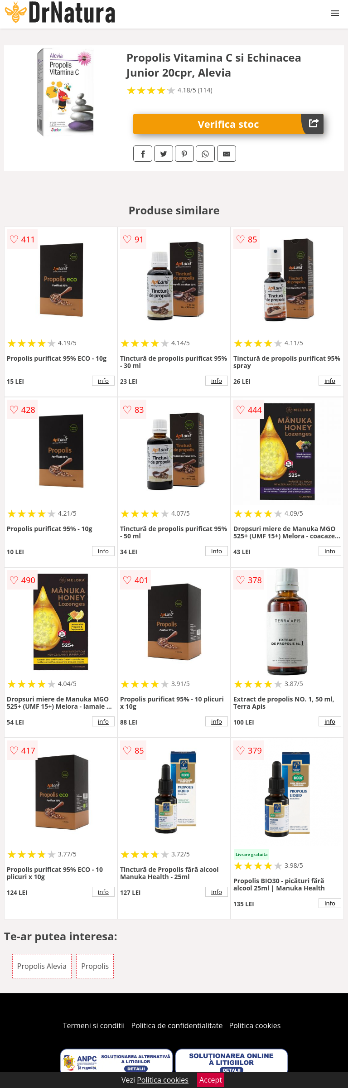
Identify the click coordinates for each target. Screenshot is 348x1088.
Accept (210, 1080)
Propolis (95, 966)
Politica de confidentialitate (177, 1025)
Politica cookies (255, 1025)
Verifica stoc (261, 124)
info (103, 381)
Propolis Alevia (42, 966)
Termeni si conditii (94, 1025)
